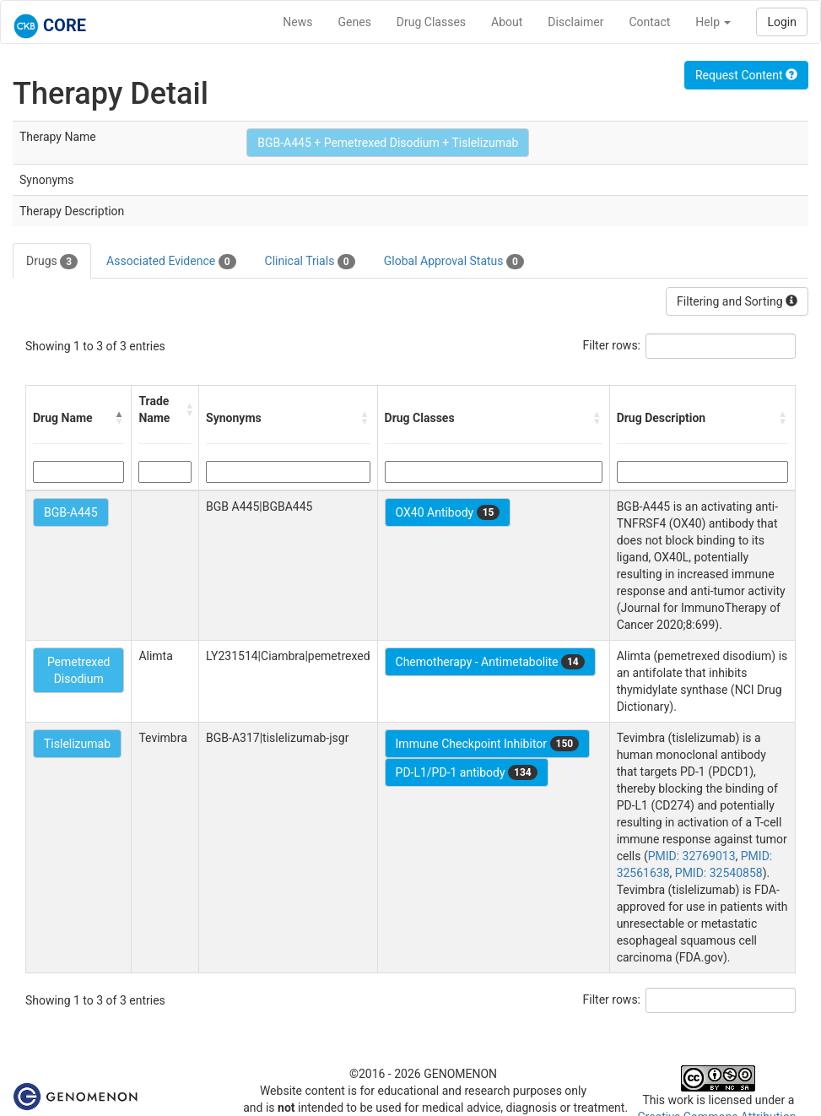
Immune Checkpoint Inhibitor (488, 743)
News (297, 22)
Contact (649, 22)
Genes (354, 22)
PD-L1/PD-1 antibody (466, 772)
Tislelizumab (77, 743)
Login (782, 22)
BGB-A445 (71, 512)
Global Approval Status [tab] (454, 261)
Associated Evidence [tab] (170, 261)
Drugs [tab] (52, 261)
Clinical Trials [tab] (310, 261)
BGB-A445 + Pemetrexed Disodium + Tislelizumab (387, 142)
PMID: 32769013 (692, 856)
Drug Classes (431, 22)
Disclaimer (575, 22)
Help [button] (713, 22)
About (506, 22)
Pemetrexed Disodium (79, 670)
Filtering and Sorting (737, 301)
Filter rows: (612, 345)
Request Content (746, 75)
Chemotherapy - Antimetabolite (490, 661)
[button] (119, 417)
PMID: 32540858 (719, 873)
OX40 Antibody (448, 512)
